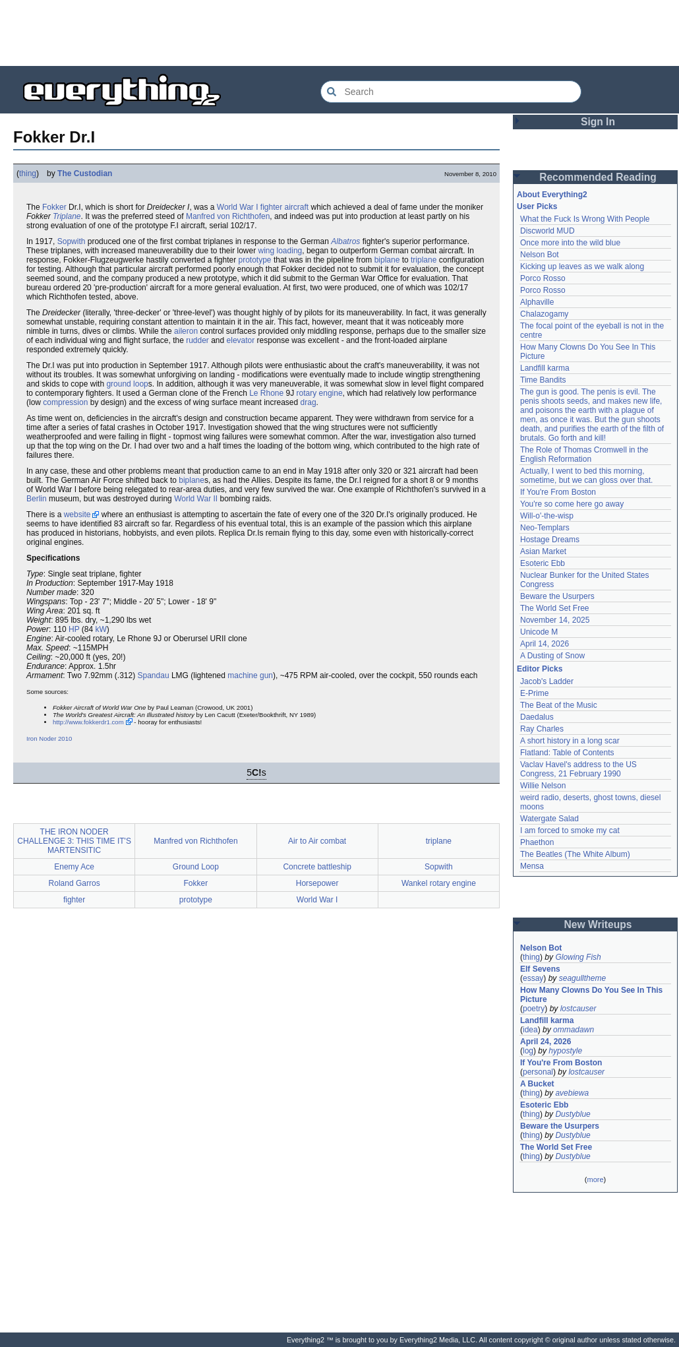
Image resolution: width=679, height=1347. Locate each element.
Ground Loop (196, 866)
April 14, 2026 (544, 643)
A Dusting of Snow (552, 655)
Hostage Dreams (549, 539)
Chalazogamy (544, 314)
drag (308, 402)
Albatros (345, 241)
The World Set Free (554, 608)
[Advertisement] (339, 33)
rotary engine (320, 393)
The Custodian (84, 173)
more (595, 1179)
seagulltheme (582, 978)
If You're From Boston (558, 492)
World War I (237, 207)
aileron (186, 331)
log (528, 1050)
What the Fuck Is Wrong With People (585, 219)
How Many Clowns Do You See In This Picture (591, 995)
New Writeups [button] (598, 924)
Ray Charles (542, 729)
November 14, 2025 (554, 620)
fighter (271, 207)
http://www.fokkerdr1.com (88, 722)
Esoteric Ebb (542, 563)
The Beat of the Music (558, 705)
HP (74, 629)
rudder (197, 340)
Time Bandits (543, 380)
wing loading (280, 250)
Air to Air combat (317, 841)
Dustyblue (572, 1114)
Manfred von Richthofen (228, 216)
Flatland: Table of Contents (567, 752)
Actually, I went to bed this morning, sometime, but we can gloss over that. (586, 475)
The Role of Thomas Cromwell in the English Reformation (584, 454)
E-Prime (534, 693)
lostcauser (578, 1008)
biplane (387, 260)
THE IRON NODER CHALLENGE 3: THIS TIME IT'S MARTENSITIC (74, 841)
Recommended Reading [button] (598, 177)
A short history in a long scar (570, 740)
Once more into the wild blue (570, 242)
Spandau (153, 675)
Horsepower (317, 883)
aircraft (297, 207)
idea (530, 1029)
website (77, 514)
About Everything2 (552, 194)
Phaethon (537, 842)
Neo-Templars (545, 527)
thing (27, 173)
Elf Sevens (540, 969)
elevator (241, 340)
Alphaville (537, 302)
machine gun (250, 675)
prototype (255, 260)
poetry (534, 1008)
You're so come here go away (572, 504)
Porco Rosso (543, 278)
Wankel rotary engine (438, 883)
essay (533, 978)
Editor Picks (539, 669)
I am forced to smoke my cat (570, 830)
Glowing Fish (578, 957)
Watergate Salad (549, 818)
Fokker (54, 207)
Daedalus (537, 717)
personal (538, 1072)
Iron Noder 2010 (49, 738)
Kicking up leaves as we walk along (582, 266)
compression (65, 402)
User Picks (537, 206)
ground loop (127, 384)
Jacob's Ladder (547, 681)
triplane (423, 260)
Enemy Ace (74, 866)
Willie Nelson (543, 785)
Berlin (36, 498)
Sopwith (71, 241)
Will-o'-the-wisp (547, 515)
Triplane (66, 216)
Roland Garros (74, 883)
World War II (196, 498)
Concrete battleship (317, 866)
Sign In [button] (598, 121)
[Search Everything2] (450, 91)
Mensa (532, 866)
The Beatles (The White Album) (575, 854)
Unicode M (539, 632)
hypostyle (565, 1050)
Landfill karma (545, 368)
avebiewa (572, 1093)
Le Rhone (266, 393)
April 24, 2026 (545, 1041)
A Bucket (537, 1083)
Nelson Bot (539, 254)
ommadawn (573, 1029)
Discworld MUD (547, 230)
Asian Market (543, 551)
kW (101, 629)
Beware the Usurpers (557, 596)
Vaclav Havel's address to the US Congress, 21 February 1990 (578, 769)
